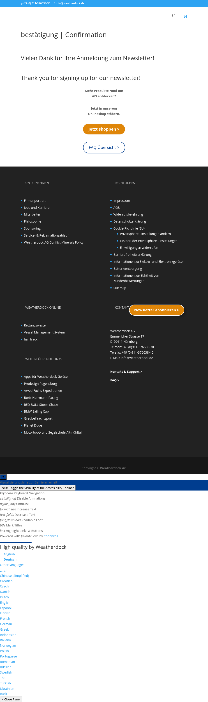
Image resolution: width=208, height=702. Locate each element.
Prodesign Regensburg (40, 383)
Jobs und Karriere (36, 207)
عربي (3, 570)
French (5, 618)
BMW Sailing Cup (36, 411)
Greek (4, 629)
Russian (5, 667)
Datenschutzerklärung (129, 221)
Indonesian (8, 635)
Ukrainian (7, 688)
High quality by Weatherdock (33, 546)
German (6, 624)
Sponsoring (32, 228)
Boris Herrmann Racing (41, 397)
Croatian (6, 581)
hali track (30, 339)
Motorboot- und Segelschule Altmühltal (53, 432)
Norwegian (8, 645)
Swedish (6, 672)
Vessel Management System (44, 332)
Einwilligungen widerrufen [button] (139, 247)
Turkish (5, 683)
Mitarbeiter (32, 214)
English (5, 602)
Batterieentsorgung (127, 268)
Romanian (7, 662)
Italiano (5, 640)
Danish (5, 591)
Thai (3, 678)
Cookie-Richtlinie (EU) (129, 228)
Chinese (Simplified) (14, 575)
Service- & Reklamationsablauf (46, 235)
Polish (4, 651)
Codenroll (51, 536)
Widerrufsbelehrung (128, 214)
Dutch (4, 597)
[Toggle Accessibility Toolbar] (3, 477)
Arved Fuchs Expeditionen (43, 390)
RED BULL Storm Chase (41, 404)
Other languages (12, 565)
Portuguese (8, 656)
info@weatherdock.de (137, 358)
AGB (116, 207)
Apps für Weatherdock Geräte (46, 376)
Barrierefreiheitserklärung (132, 254)
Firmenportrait (35, 200)
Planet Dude (33, 425)
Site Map (119, 288)
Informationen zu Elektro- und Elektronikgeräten (149, 261)
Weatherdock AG (113, 468)
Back (3, 694)
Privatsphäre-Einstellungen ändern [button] (145, 234)
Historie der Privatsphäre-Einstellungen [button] (149, 241)
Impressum (121, 200)
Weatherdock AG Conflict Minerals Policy (53, 242)
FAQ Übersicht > (104, 147)
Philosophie (32, 221)
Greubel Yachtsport (38, 418)
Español (6, 608)
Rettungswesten (36, 325)
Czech (4, 586)
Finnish (5, 613)
